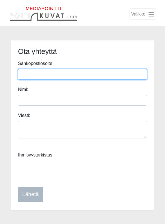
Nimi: (23, 89)
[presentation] (61, 171)
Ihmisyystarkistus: (35, 155)
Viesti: (24, 115)
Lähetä (30, 194)
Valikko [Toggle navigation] (143, 14)
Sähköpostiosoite (35, 63)
